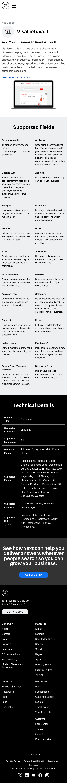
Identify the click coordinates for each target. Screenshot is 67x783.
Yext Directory (9, 659)
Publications (42, 691)
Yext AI (39, 674)
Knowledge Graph (45, 639)
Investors (7, 649)
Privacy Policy (13, 761)
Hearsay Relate (43, 669)
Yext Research (43, 712)
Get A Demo (33, 574)
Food (4, 702)
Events (39, 702)
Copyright (53, 761)
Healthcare (8, 691)
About (5, 628)
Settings (33, 765)
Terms (27, 761)
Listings (39, 634)
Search (39, 659)
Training (39, 729)
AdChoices (38, 761)
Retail (5, 696)
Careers (6, 634)
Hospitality (8, 707)
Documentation (43, 739)
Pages (38, 654)
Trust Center (42, 707)
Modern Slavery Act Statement (12, 666)
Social (38, 649)
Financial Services (11, 686)
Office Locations (11, 654)
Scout (38, 628)
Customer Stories (44, 696)
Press (5, 639)
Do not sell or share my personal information (33, 768)
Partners (6, 644)
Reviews (39, 644)
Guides (39, 734)
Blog (37, 686)
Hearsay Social (43, 664)
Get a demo (15, 611)
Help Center (41, 724)
